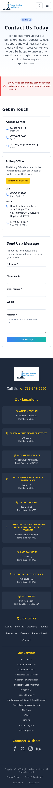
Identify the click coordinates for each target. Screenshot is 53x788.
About (8, 626)
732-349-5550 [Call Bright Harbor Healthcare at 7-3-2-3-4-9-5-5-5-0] (35, 388)
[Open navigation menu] (47, 5)
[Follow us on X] (22, 748)
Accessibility (34, 782)
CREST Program (26, 725)
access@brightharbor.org (24, 144)
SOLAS (26, 715)
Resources (11, 633)
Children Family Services (26, 679)
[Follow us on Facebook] (14, 748)
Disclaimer (18, 782)
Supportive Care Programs (26, 684)
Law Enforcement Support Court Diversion (26, 700)
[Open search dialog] (39, 5)
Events (44, 626)
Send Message (26, 339)
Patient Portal (39, 633)
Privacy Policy (13, 777)
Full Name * (12, 264)
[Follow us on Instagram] (30, 748)
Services (19, 626)
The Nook (26, 710)
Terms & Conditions (34, 777)
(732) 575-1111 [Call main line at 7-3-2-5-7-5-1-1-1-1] (18, 127)
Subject (10, 301)
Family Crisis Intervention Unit (27, 705)
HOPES (26, 720)
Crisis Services (26, 659)
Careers (24, 633)
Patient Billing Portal (18, 180)
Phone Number (14, 276)
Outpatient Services (26, 664)
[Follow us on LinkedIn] (38, 748)
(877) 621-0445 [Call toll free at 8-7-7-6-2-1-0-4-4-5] (18, 136)
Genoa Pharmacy (26, 695)
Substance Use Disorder (26, 674)
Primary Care (26, 690)
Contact (26, 640)
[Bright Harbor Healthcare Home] (12, 5)
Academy (32, 626)
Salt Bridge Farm (26, 730)
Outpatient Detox (27, 669)
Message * (12, 314)
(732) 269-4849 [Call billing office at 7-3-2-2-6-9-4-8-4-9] (18, 193)
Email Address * (14, 289)
